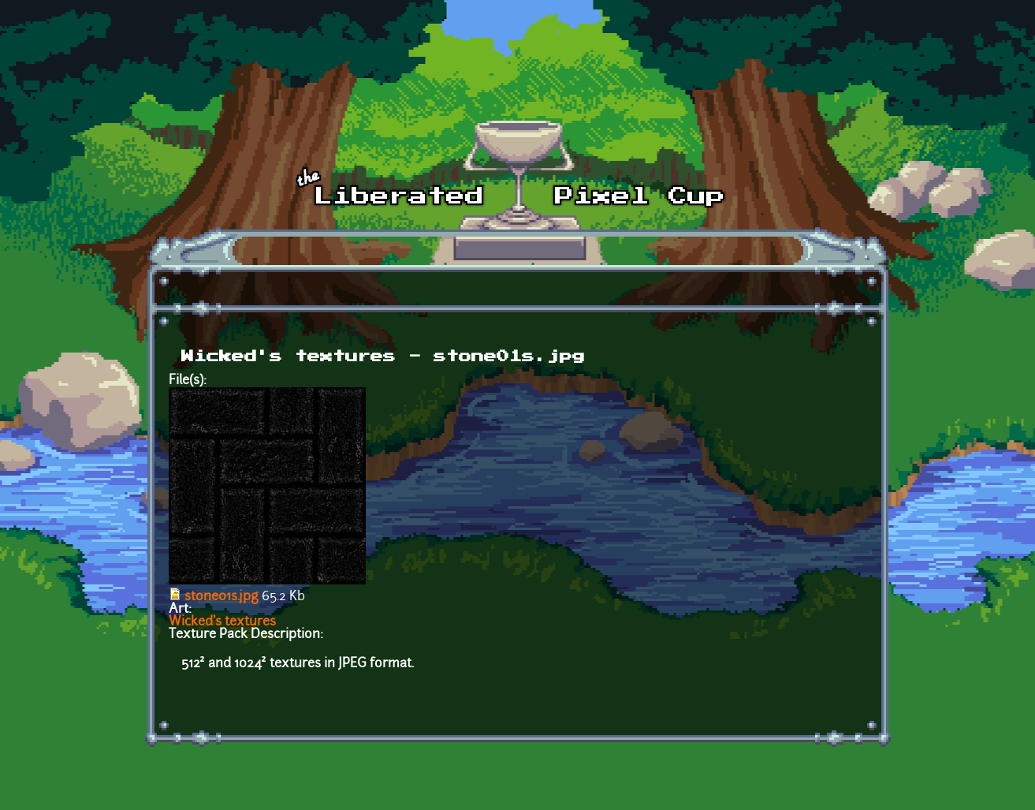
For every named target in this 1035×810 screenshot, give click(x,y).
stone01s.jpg (221, 597)
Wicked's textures (222, 622)
